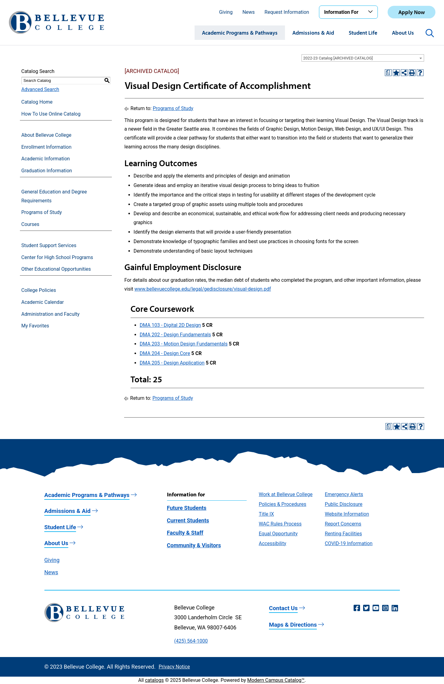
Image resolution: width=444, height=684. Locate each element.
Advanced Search (40, 89)
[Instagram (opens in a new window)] (385, 608)
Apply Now (411, 12)
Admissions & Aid (313, 32)
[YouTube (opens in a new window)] (376, 608)
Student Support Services (49, 245)
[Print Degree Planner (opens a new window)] (388, 72)
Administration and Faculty (50, 314)
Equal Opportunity (278, 534)
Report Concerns (343, 524)
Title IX (266, 514)
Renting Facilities (343, 534)
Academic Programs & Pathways (240, 32)
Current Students (188, 520)
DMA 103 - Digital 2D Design (170, 325)
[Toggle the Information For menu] (371, 11)
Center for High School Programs (57, 257)
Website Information (347, 514)
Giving (226, 12)
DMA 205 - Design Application (172, 363)
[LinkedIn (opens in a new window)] (395, 608)
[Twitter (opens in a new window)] (366, 608)
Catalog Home (37, 102)
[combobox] (363, 58)
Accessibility (273, 543)
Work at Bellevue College (286, 494)
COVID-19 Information (349, 543)
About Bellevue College (46, 135)
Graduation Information (46, 171)
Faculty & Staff (185, 532)
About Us (403, 32)
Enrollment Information (46, 147)
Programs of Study (41, 212)
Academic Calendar (42, 302)
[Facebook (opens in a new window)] (357, 608)
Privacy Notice (174, 667)
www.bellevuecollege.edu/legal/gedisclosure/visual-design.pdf (203, 289)
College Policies (38, 290)
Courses (30, 224)
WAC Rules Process (280, 524)
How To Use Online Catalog (51, 114)
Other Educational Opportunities (56, 269)
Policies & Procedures (282, 504)
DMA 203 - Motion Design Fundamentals (184, 344)
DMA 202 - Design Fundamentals (175, 335)
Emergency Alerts (344, 494)
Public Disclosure (343, 504)
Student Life (363, 32)
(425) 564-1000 (191, 641)
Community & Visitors (194, 545)
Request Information (286, 12)
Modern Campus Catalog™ (276, 680)
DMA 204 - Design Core (165, 353)
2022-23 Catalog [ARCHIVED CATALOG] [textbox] (338, 58)
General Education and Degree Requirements (54, 196)
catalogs (154, 680)
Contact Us (283, 608)
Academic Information (45, 159)
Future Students (187, 508)
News (248, 12)
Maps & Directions (293, 624)
